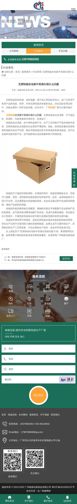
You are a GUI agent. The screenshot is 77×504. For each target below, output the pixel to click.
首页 (17, 72)
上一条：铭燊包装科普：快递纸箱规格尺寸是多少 (25, 257)
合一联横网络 (44, 491)
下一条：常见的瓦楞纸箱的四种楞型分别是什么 (24, 260)
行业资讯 (37, 72)
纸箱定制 (12, 414)
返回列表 (66, 258)
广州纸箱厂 (51, 107)
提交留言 (39, 395)
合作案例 (23, 414)
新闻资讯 (26, 72)
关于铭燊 (44, 414)
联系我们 (55, 414)
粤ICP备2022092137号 (63, 487)
